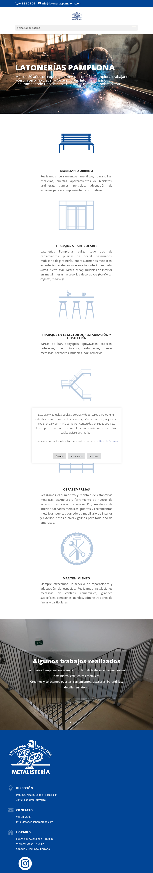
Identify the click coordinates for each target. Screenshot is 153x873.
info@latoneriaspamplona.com (34, 822)
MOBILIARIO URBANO (76, 171)
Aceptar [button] (60, 456)
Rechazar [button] (94, 456)
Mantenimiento (76, 578)
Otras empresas (76, 489)
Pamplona (102, 76)
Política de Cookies (107, 441)
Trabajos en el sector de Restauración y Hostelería (76, 336)
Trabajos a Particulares (76, 246)
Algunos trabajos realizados (76, 665)
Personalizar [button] (76, 456)
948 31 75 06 (26, 3)
